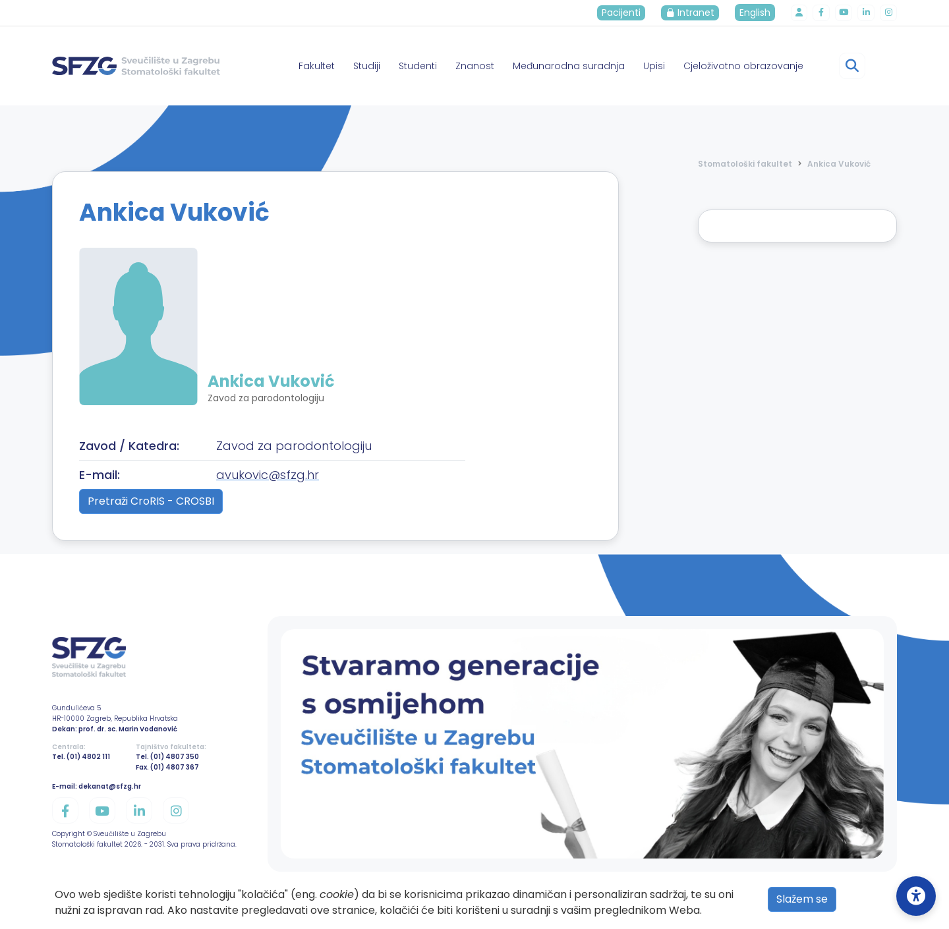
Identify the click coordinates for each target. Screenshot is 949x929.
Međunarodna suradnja (569, 65)
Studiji (366, 65)
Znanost (474, 65)
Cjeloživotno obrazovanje (743, 65)
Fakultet (317, 65)
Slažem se (802, 899)
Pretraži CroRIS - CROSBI (151, 501)
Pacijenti (627, 12)
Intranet (696, 12)
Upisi (654, 65)
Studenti (418, 65)
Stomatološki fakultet (745, 163)
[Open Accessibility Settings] (916, 896)
